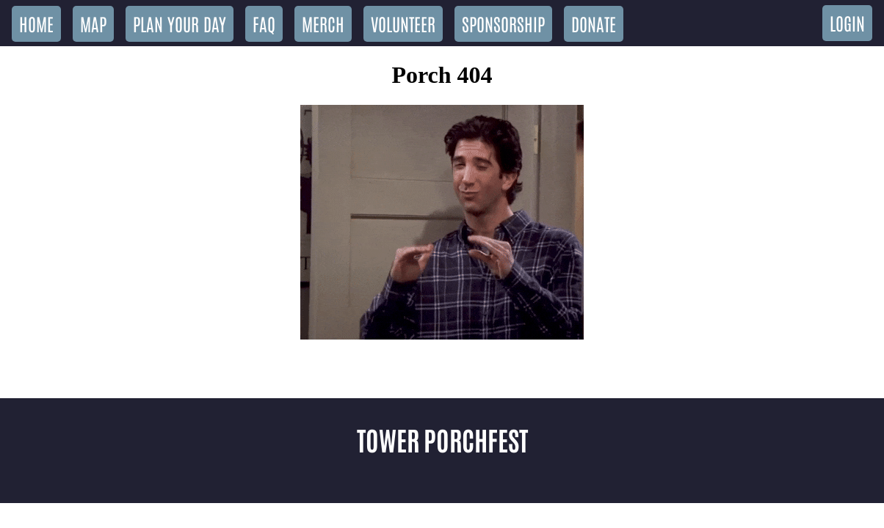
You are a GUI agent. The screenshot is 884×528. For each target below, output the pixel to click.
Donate (593, 23)
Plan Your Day (179, 23)
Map (93, 23)
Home (36, 23)
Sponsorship (503, 23)
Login (847, 22)
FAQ (264, 23)
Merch (323, 23)
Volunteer (403, 23)
